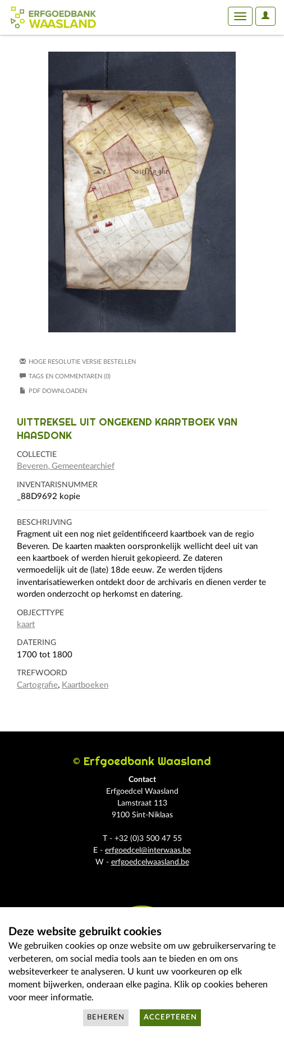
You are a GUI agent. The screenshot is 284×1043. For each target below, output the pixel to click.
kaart (26, 624)
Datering (36, 643)
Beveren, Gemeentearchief (65, 466)
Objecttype (40, 613)
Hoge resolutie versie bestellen (82, 362)
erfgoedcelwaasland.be (150, 862)
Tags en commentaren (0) (65, 376)
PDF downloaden (58, 391)
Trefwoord (42, 673)
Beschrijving (44, 523)
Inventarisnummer (57, 485)
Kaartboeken (85, 685)
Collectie (37, 455)
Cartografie (37, 685)
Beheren (106, 1017)
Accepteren (170, 1017)
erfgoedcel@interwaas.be (148, 850)
